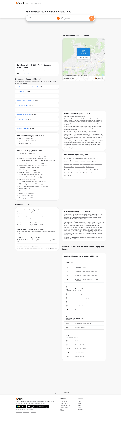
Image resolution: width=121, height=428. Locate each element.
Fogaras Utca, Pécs (69, 167)
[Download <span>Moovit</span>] (100, 3)
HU (62, 409)
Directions (80, 409)
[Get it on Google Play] (21, 406)
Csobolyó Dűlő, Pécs (80, 167)
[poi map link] (83, 59)
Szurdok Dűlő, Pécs (69, 158)
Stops (79, 407)
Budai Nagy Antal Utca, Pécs (81, 170)
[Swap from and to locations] (58, 18)
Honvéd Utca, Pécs (68, 172)
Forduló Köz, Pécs (77, 164)
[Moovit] (20, 3)
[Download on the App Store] (32, 406)
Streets (79, 405)
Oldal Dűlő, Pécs (90, 167)
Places (79, 403)
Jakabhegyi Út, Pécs (69, 161)
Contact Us (33, 412)
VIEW (32, 138)
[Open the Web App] (43, 406)
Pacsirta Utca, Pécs (80, 161)
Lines (79, 401)
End (62, 17)
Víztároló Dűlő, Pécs (94, 170)
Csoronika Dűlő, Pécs (80, 158)
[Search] (92, 18)
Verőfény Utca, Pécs (88, 164)
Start (30, 17)
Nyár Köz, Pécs (78, 172)
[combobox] (42, 19)
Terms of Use (19, 412)
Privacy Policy (26, 412)
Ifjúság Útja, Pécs (68, 175)
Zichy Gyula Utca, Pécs (92, 158)
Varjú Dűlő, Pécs (68, 164)
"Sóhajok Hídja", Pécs (91, 161)
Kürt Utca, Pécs (98, 164)
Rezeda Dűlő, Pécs (68, 170)
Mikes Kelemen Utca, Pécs (89, 172)
